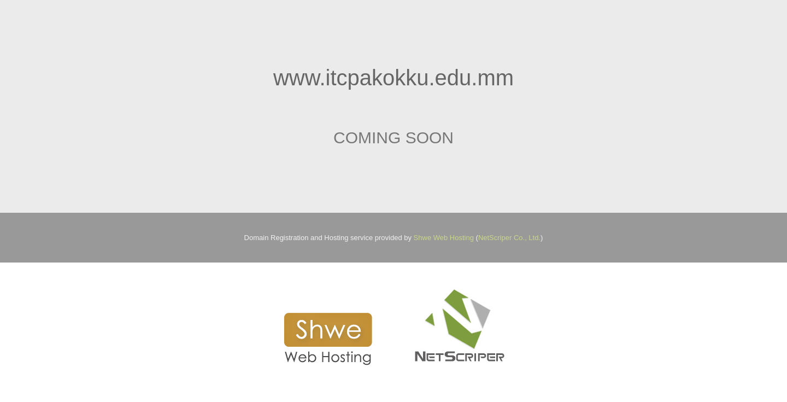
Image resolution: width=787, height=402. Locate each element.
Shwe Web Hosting (444, 238)
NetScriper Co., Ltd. (509, 238)
